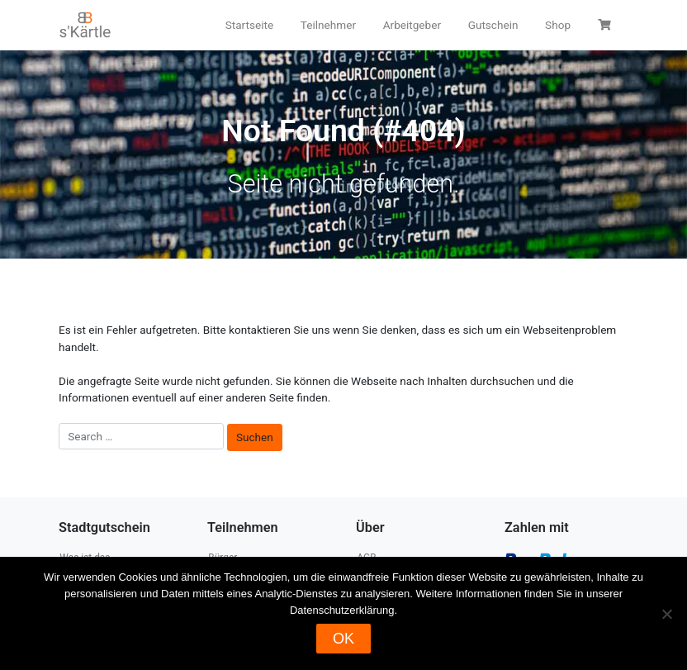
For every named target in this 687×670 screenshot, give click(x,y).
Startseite (249, 24)
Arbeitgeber (412, 24)
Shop (558, 24)
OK (343, 638)
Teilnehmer (328, 24)
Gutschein (493, 24)
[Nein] (666, 614)
